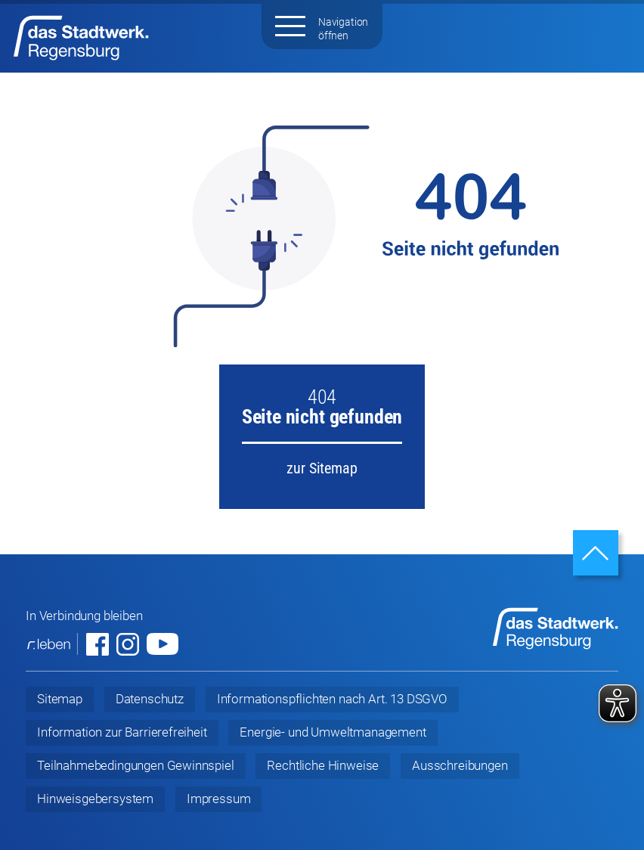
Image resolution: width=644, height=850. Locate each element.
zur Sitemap (321, 468)
